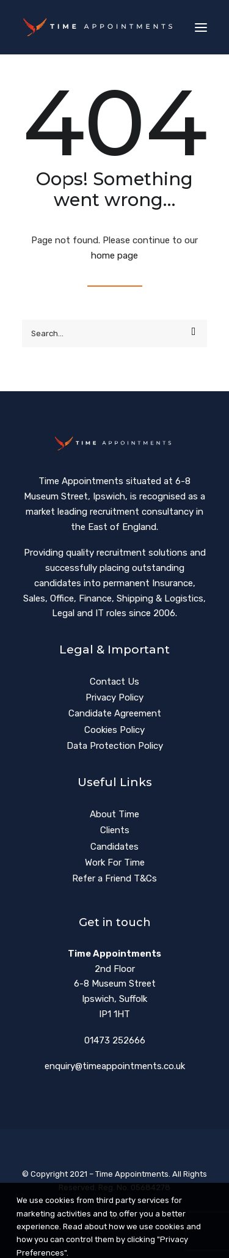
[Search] (114, 333)
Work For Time (115, 862)
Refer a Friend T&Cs (114, 878)
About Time (114, 814)
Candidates (114, 846)
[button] (201, 27)
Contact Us (114, 681)
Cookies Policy (114, 729)
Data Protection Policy (115, 745)
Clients (114, 830)
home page (114, 255)
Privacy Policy (114, 697)
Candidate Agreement (114, 713)
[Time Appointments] (100, 27)
